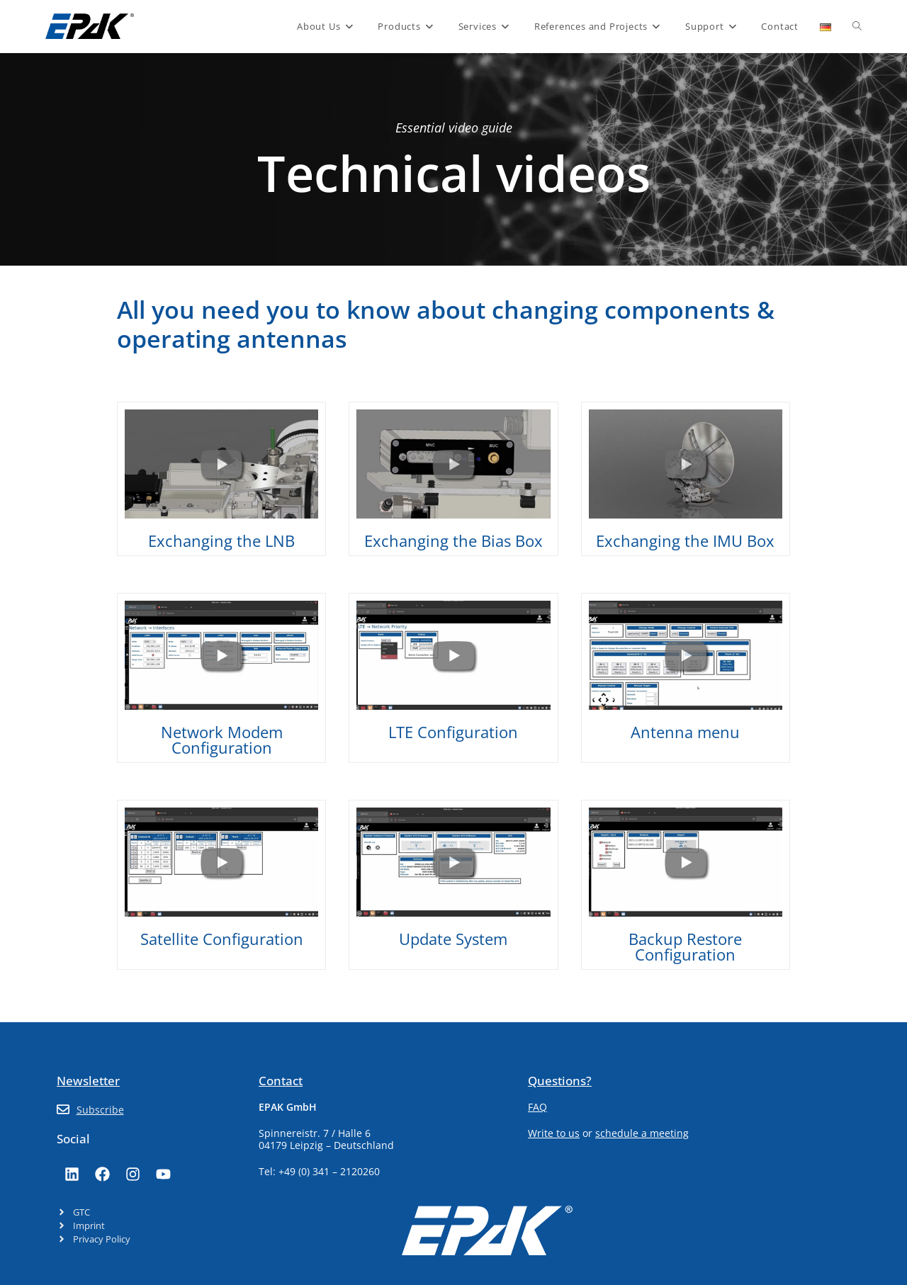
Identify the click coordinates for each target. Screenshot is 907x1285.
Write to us (554, 1133)
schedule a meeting (642, 1133)
